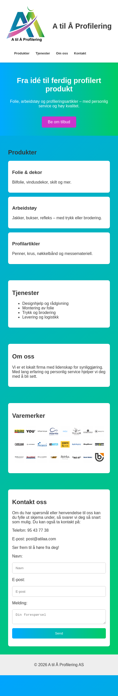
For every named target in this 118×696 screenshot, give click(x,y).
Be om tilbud (59, 122)
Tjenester (42, 53)
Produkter (21, 53)
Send (59, 635)
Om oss (62, 53)
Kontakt (80, 53)
